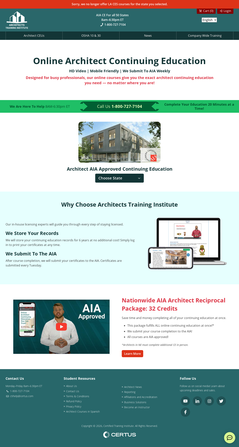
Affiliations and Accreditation (140, 397)
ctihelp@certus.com (19, 396)
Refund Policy (74, 401)
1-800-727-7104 (112, 25)
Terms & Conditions (77, 396)
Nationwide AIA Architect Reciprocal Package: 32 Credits (173, 304)
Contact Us (72, 391)
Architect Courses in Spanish (83, 411)
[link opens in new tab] (185, 401)
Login (227, 11)
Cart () (208, 11)
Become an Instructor (137, 407)
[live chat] (229, 437)
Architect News (133, 387)
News (148, 36)
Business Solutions (135, 402)
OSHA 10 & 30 (91, 36)
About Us (71, 386)
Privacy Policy (73, 406)
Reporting (129, 392)
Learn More (132, 354)
